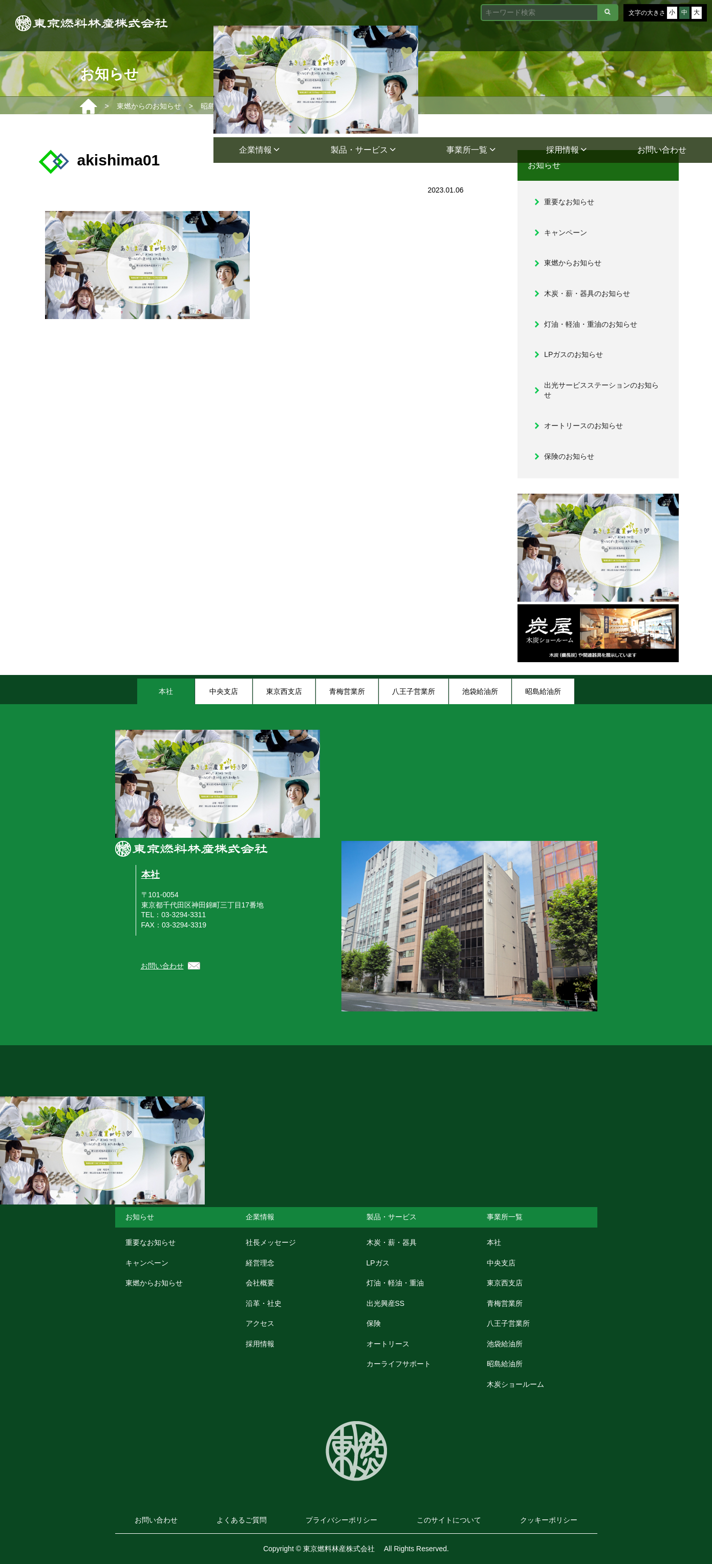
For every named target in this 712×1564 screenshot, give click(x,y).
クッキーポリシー (548, 1520)
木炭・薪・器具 (391, 1242)
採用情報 (566, 149)
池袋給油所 (505, 1344)
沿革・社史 (264, 1303)
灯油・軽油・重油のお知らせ (590, 324)
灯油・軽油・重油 (395, 1283)
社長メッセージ (271, 1242)
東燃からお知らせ (572, 263)
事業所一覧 (470, 149)
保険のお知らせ (569, 456)
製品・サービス (363, 149)
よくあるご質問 (242, 1520)
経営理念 (260, 1263)
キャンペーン (565, 232)
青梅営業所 (505, 1303)
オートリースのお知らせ (583, 425)
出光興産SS (385, 1303)
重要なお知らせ (569, 202)
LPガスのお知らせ (573, 354)
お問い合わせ (661, 149)
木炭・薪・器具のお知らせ (587, 293)
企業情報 (259, 149)
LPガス (378, 1263)
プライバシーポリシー (341, 1520)
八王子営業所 (508, 1323)
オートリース (387, 1344)
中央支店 (501, 1263)
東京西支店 (505, 1283)
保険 (373, 1323)
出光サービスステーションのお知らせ (601, 390)
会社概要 (260, 1283)
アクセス (260, 1323)
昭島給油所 (505, 1364)
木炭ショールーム (515, 1384)
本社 (150, 875)
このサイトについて (449, 1520)
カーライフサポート (398, 1364)
